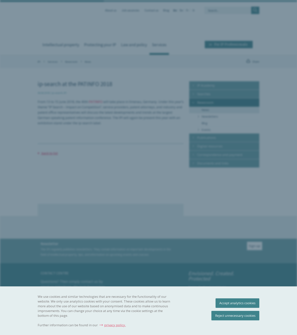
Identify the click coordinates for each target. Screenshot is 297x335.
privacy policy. (115, 325)
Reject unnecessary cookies (235, 315)
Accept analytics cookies (237, 303)
